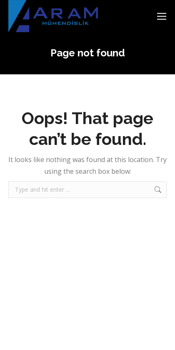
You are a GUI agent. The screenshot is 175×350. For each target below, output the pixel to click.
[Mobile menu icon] (162, 16)
